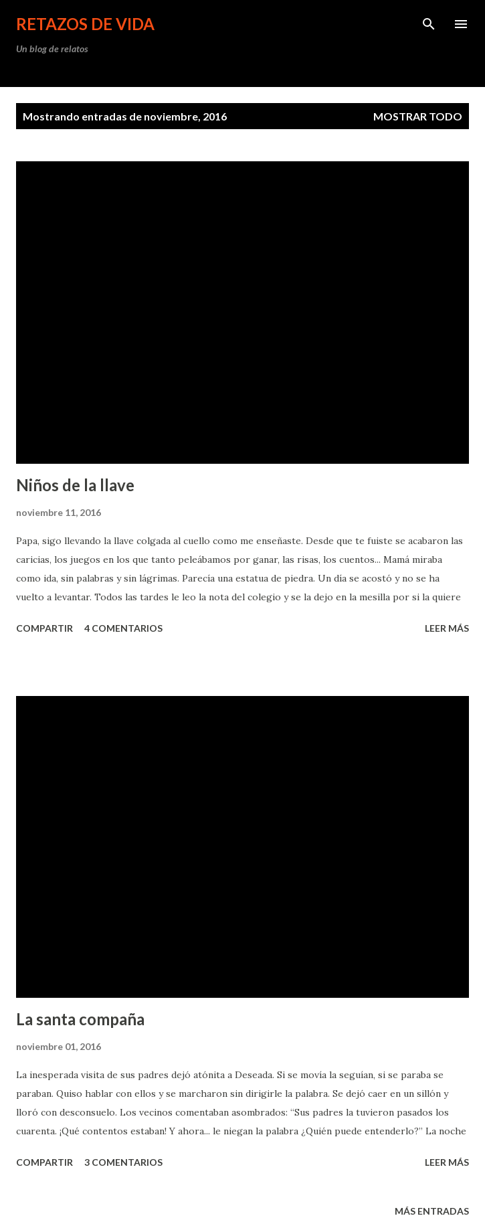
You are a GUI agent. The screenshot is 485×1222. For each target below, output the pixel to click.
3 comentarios (123, 1162)
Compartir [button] (44, 628)
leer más (447, 628)
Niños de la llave (75, 485)
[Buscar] (429, 24)
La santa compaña (80, 1019)
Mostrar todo (417, 116)
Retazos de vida (85, 23)
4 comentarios (123, 628)
